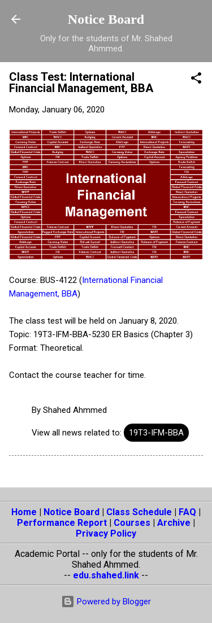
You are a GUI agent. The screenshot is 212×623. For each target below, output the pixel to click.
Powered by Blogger (106, 601)
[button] (196, 80)
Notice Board (106, 19)
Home (24, 512)
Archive (174, 522)
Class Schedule (139, 512)
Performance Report (62, 522)
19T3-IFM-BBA (156, 433)
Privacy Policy (106, 533)
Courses (132, 522)
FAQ (187, 512)
